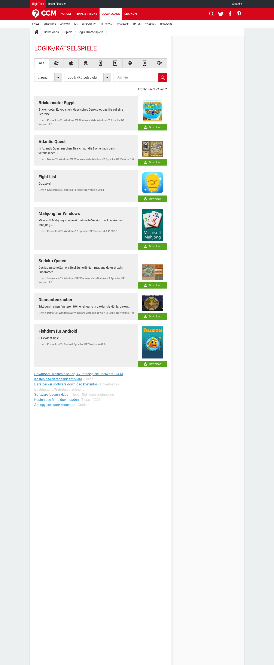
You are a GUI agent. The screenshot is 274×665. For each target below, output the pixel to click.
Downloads (111, 13)
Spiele (68, 32)
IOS (75, 23)
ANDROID (65, 23)
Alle (41, 63)
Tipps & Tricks (86, 13)
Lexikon (130, 13)
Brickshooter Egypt (57, 102)
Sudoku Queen (52, 260)
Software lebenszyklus (51, 394)
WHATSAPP (122, 23)
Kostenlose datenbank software (58, 379)
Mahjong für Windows (59, 213)
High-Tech (38, 4)
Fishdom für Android (58, 331)
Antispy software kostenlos (54, 405)
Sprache (237, 4)
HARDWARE (166, 23)
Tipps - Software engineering (92, 394)
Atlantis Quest (52, 141)
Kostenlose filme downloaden (56, 400)
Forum (66, 13)
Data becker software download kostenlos (66, 384)
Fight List (47, 176)
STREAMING (50, 23)
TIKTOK (137, 23)
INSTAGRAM (106, 23)
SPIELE (35, 23)
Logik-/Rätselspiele (90, 32)
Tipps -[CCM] (91, 400)
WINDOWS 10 (89, 23)
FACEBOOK (150, 23)
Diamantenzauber (55, 299)
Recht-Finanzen (57, 4)
